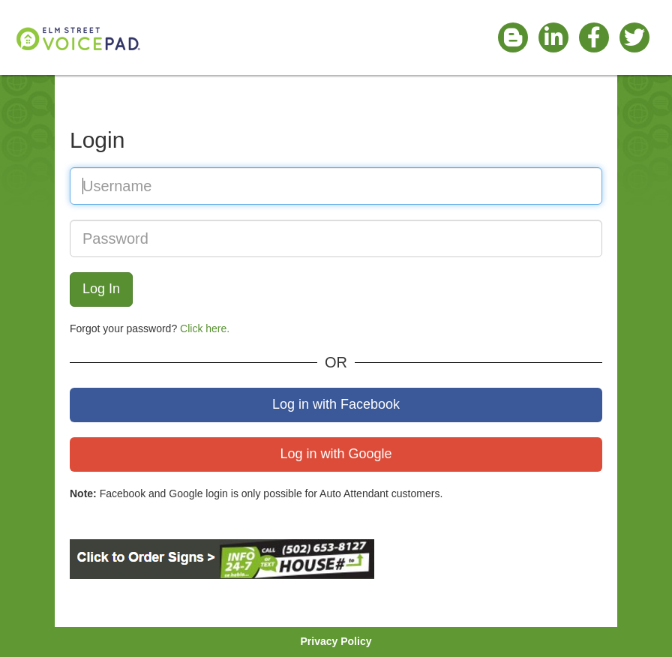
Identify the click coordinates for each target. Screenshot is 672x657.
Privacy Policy (336, 641)
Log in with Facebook (336, 404)
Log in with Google (336, 453)
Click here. (205, 328)
